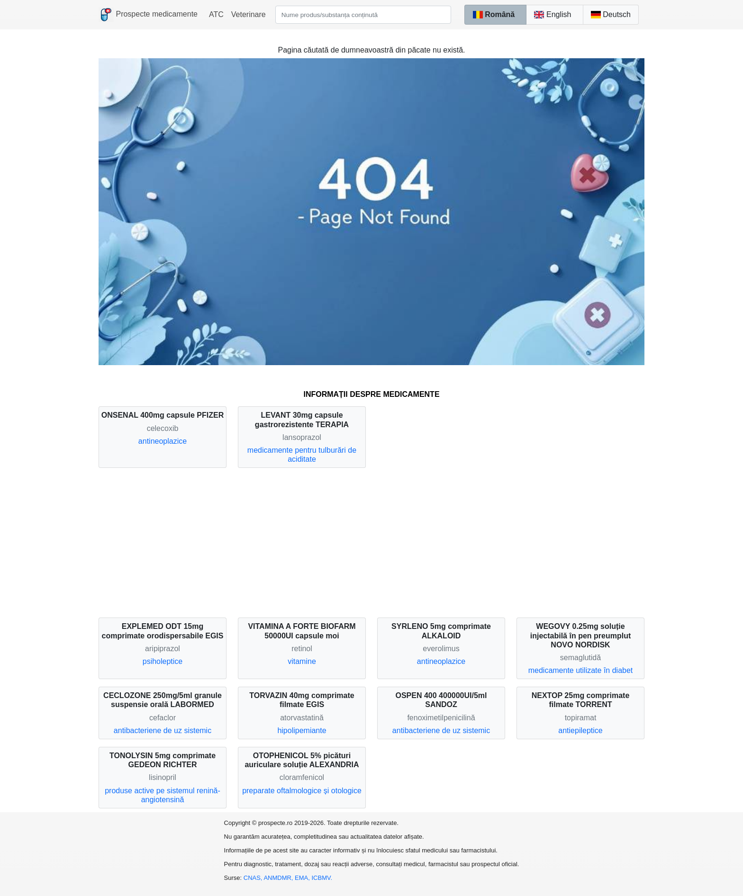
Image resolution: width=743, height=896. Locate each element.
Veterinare (248, 14)
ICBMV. (322, 877)
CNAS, (254, 877)
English (552, 14)
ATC (216, 14)
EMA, (303, 877)
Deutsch (611, 14)
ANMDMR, (279, 877)
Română (493, 14)
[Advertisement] (371, 542)
